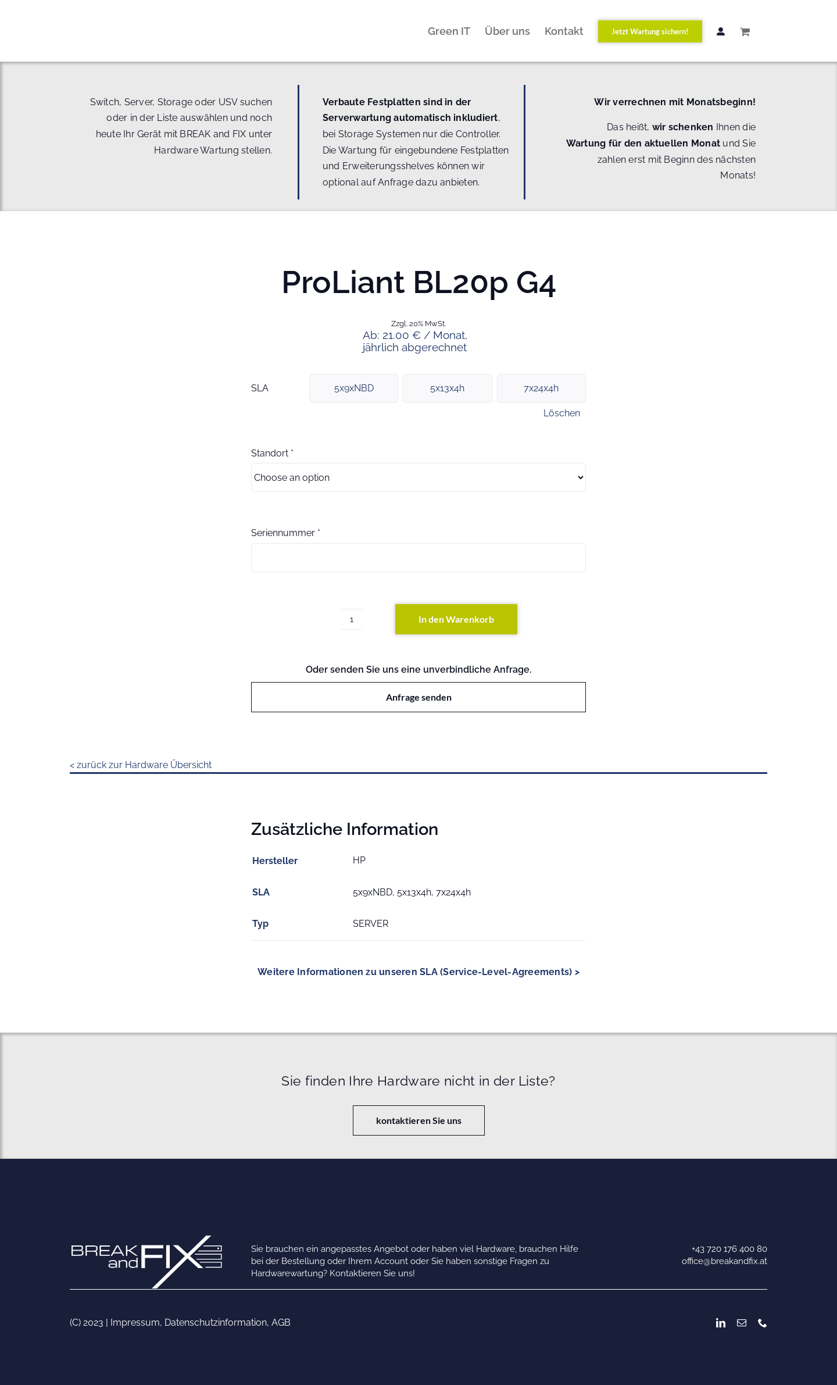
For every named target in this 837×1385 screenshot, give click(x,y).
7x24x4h (541, 388)
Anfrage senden (419, 696)
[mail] (741, 1322)
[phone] (762, 1322)
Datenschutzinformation (215, 1322)
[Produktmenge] (351, 619)
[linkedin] (720, 1322)
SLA (260, 388)
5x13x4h (447, 388)
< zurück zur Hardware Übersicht (141, 764)
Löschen (561, 413)
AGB (281, 1322)
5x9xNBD (354, 388)
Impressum (135, 1322)
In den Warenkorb (456, 618)
